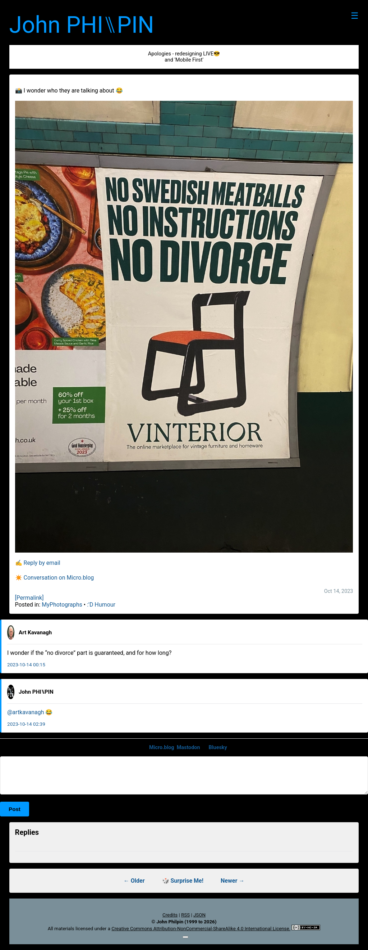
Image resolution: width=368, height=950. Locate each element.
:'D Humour (101, 604)
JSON (199, 915)
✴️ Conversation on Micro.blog (54, 577)
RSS (185, 915)
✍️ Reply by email (37, 562)
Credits (170, 915)
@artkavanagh (25, 712)
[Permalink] (29, 597)
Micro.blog (161, 747)
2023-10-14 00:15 (26, 664)
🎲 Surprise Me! (183, 880)
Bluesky (218, 747)
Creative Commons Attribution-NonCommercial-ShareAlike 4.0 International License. (200, 928)
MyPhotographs (62, 604)
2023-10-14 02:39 (26, 724)
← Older (134, 880)
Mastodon (188, 747)
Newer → (232, 880)
